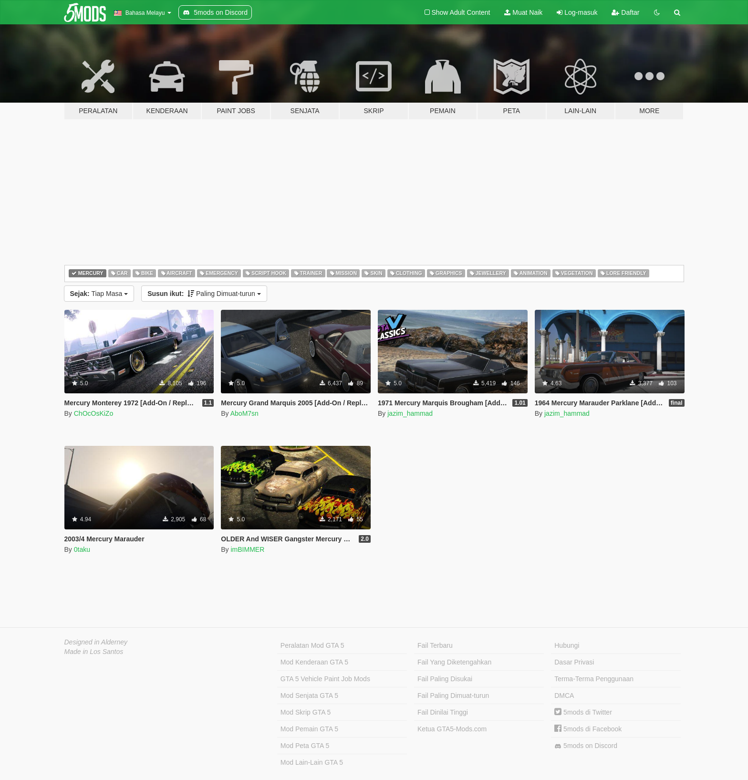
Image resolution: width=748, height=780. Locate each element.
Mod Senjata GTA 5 (309, 695)
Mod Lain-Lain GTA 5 (311, 762)
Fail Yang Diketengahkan (454, 662)
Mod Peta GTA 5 (304, 745)
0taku (82, 549)
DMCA (564, 695)
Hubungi (566, 645)
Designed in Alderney (96, 642)
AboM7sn (244, 413)
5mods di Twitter (583, 712)
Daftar (625, 12)
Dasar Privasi (574, 662)
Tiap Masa (99, 293)
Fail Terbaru (435, 645)
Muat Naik (523, 12)
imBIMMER (247, 549)
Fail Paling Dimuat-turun (453, 695)
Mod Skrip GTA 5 (305, 712)
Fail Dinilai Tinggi (442, 712)
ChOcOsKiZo (93, 413)
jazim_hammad (410, 413)
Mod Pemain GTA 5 (309, 729)
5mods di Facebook (588, 729)
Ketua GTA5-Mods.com (452, 729)
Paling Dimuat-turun (204, 293)
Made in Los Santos (94, 651)
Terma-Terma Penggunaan (594, 679)
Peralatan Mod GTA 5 (312, 645)
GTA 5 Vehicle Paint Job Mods (325, 679)
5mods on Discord (585, 746)
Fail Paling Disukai (444, 679)
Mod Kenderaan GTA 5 (314, 662)
